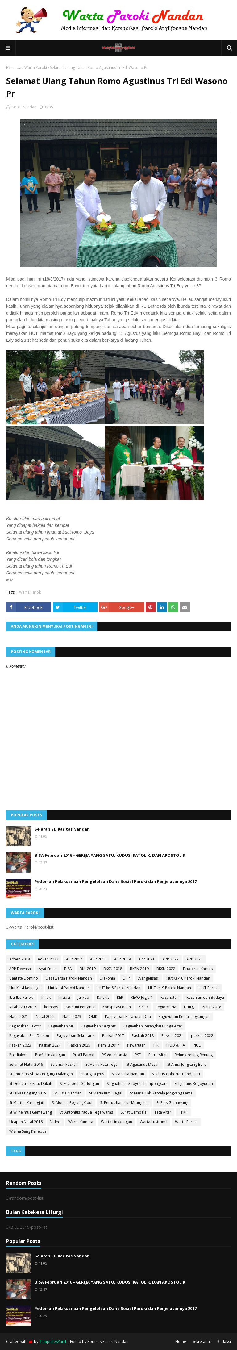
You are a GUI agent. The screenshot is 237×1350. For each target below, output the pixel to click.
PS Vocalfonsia (114, 1054)
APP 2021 (146, 959)
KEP (120, 997)
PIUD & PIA (175, 1045)
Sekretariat (201, 1341)
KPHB (143, 1007)
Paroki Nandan (23, 107)
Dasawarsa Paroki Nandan (69, 978)
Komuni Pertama (80, 1007)
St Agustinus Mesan (143, 1064)
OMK (93, 1016)
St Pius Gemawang (172, 1102)
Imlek (46, 997)
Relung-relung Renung (194, 1054)
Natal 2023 (71, 1016)
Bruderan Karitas (198, 968)
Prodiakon (18, 1054)
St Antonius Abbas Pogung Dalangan (41, 1074)
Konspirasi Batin (116, 1007)
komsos (51, 1007)
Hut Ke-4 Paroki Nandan (69, 987)
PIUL (197, 1045)
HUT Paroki (208, 987)
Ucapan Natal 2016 (26, 1121)
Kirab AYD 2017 (22, 1007)
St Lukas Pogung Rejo (27, 1093)
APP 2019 (122, 959)
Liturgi (189, 1007)
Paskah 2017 (113, 1035)
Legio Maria (166, 1007)
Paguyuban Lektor (25, 1026)
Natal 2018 (211, 1007)
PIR (156, 1045)
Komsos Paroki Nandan (107, 1341)
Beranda (13, 67)
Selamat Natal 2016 (26, 1064)
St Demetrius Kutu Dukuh (30, 1083)
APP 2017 (74, 959)
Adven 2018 (19, 959)
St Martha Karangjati (26, 1102)
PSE (138, 1054)
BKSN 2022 (165, 968)
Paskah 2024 (50, 1045)
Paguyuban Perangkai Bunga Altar (152, 1026)
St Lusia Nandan (67, 1093)
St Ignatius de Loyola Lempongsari (137, 1083)
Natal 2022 (45, 1016)
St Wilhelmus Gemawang (30, 1112)
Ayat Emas (47, 968)
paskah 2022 (202, 1035)
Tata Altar (162, 1112)
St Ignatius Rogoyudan (193, 1083)
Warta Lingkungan (116, 1121)
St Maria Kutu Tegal (101, 1064)
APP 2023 (194, 959)
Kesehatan (169, 997)
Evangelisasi (148, 978)
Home (180, 1341)
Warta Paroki (35, 67)
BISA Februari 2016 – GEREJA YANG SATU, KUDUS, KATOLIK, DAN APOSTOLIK (110, 855)
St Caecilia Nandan (128, 1074)
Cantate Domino (23, 978)
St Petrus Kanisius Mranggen (124, 1102)
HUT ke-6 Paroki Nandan (119, 987)
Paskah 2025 (79, 1045)
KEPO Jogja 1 (142, 997)
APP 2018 (98, 959)
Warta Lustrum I (153, 1121)
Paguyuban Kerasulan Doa (128, 1016)
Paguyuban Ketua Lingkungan (184, 1016)
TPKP (183, 1112)
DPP (126, 978)
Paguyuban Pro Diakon (29, 1035)
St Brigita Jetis (92, 1074)
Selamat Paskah (64, 1064)
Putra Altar (157, 1054)
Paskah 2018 (143, 1035)
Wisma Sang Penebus (27, 1131)
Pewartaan (136, 1045)
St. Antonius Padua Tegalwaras (86, 1112)
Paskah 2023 (20, 1045)
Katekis (103, 997)
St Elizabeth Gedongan (79, 1083)
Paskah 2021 (172, 1035)
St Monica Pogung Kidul (72, 1102)
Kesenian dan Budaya (205, 997)
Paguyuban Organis (98, 1026)
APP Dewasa (20, 968)
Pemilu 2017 (108, 1045)
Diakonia (107, 978)
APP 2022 (170, 959)
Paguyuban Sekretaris (75, 1035)
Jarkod (83, 997)
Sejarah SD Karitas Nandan (62, 829)
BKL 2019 (88, 968)
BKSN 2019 (139, 968)
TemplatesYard (52, 1341)
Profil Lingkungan (50, 1054)
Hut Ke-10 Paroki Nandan (188, 978)
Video (55, 1121)
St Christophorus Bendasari (176, 1074)
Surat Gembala (134, 1112)
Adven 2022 (48, 959)
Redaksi (224, 1341)
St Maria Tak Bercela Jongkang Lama (161, 1093)
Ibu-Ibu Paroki (21, 997)
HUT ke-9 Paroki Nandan (169, 987)
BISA (68, 968)
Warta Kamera (80, 1121)
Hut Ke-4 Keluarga (24, 987)
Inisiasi (64, 997)
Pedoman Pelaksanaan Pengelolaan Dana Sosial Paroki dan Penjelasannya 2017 (116, 881)
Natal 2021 (18, 1016)
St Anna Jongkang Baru (186, 1064)
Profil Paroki (83, 1054)
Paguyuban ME (61, 1026)
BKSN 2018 (112, 968)
